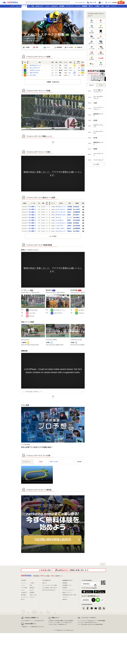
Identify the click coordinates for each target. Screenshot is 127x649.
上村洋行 (77, 209)
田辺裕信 (69, 223)
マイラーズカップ (98, 160)
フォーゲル (33, 75)
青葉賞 (95, 149)
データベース (70, 6)
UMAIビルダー (40, 6)
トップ (12, 6)
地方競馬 (61, 6)
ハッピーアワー (59, 225)
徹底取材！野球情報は (61, 620)
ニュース (18, 6)
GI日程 (100, 85)
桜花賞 (95, 120)
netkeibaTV (54, 6)
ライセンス (65, 597)
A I (28, 6)
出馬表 (26, 47)
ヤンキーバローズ (60, 209)
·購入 (91, 26)
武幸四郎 (77, 225)
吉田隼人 (69, 225)
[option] (33, 303)
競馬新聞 (84, 6)
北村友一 (69, 212)
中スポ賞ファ (32, 206)
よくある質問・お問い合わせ (49, 587)
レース (24, 6)
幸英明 (69, 214)
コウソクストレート (60, 231)
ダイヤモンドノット (35, 65)
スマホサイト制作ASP (88, 622)
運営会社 (64, 599)
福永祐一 (77, 206)
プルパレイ (58, 217)
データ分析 (68, 47)
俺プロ (91, 6)
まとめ (107, 6)
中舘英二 (77, 231)
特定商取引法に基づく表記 (69, 594)
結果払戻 (78, 47)
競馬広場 (32, 587)
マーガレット (25, 290)
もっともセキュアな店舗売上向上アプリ (92, 620)
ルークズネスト (59, 220)
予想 (32, 6)
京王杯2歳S (74, 290)
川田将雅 (69, 206)
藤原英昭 (77, 212)
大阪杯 (95, 103)
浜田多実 (77, 220)
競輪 (121, 2)
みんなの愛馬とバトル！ (33, 620)
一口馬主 (96, 6)
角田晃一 (77, 214)
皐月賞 (95, 137)
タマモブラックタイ (60, 214)
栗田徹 (77, 223)
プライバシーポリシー (68, 590)
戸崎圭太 (69, 231)
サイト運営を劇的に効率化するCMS (91, 624)
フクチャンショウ (35, 70)
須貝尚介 (77, 217)
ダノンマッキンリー (60, 212)
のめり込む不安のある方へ (49, 590)
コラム (47, 6)
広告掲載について (67, 585)
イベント (113, 6)
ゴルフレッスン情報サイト (60, 622)
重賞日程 (91, 85)
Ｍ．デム (69, 217)
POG (102, 6)
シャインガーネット (60, 223)
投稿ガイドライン (67, 592)
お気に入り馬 (33, 594)
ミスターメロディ (60, 228)
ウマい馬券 (24, 587)
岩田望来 (69, 209)
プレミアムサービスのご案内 (49, 585)
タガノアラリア (34, 72)
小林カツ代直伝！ (57, 624)
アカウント (32, 597)
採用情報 (64, 583)
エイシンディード (35, 68)
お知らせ (44, 583)
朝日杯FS (49, 290)
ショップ (77, 6)
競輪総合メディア (32, 626)
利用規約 (64, 587)
